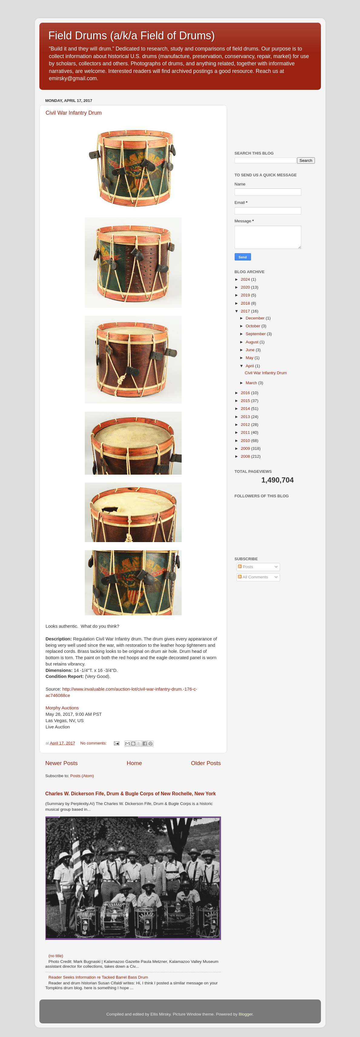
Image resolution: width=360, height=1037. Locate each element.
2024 (246, 279)
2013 (246, 416)
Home (134, 763)
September (256, 334)
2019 (246, 295)
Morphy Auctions (62, 707)
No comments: (94, 743)
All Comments (253, 577)
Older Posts (206, 763)
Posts (245, 566)
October (254, 326)
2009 (246, 448)
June (251, 350)
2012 (246, 424)
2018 (246, 303)
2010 (246, 440)
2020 (246, 287)
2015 (246, 400)
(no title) (55, 956)
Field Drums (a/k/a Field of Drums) (131, 35)
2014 (246, 408)
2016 (246, 393)
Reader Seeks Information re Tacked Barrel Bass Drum (98, 977)
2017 (246, 311)
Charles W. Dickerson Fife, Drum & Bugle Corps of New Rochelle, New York (130, 793)
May (250, 357)
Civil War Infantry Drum (74, 113)
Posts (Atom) (82, 776)
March (252, 383)
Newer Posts (61, 763)
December (256, 318)
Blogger (246, 1014)
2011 (246, 432)
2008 (246, 456)
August (253, 342)
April (250, 366)
